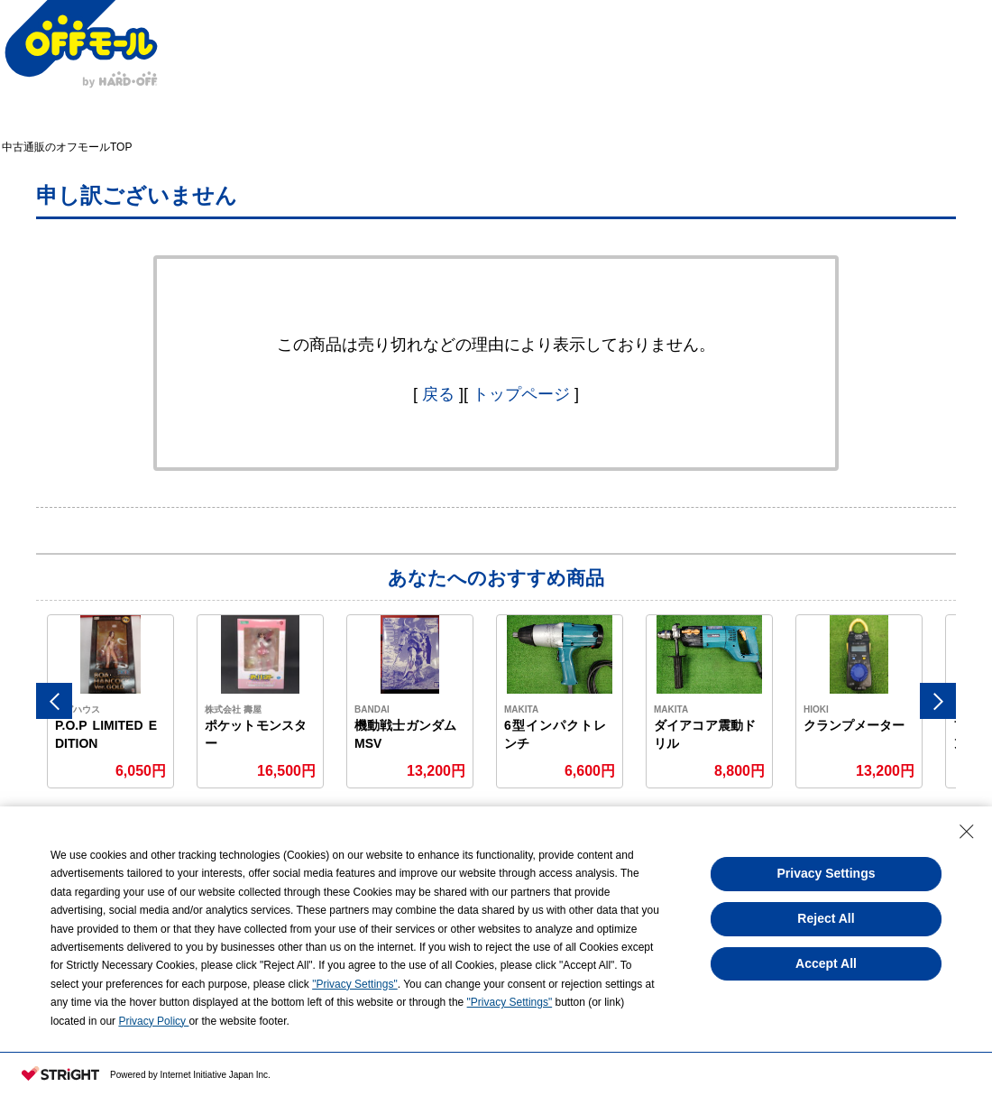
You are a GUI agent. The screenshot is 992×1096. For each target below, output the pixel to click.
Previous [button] (54, 701)
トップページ (521, 394)
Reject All (825, 918)
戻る (438, 394)
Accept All (826, 963)
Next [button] (938, 701)
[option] (111, 701)
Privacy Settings (826, 873)
